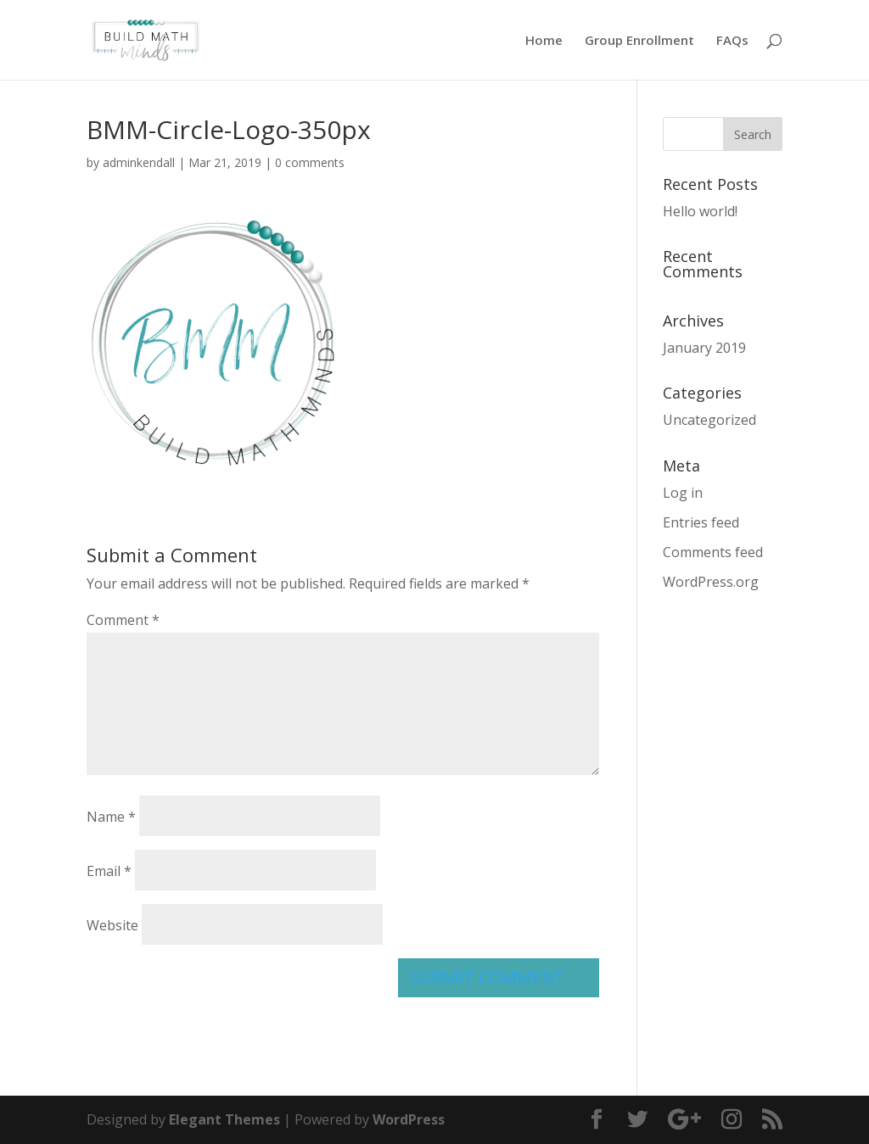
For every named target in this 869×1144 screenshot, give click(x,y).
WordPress (409, 1119)
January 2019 (704, 347)
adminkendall (139, 162)
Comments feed (713, 552)
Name (111, 816)
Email (109, 871)
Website (112, 925)
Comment (123, 620)
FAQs (732, 41)
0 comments (310, 162)
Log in (683, 492)
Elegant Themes (224, 1119)
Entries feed (701, 522)
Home (544, 41)
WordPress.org (711, 581)
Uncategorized (709, 419)
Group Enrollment (639, 41)
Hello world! (700, 211)
